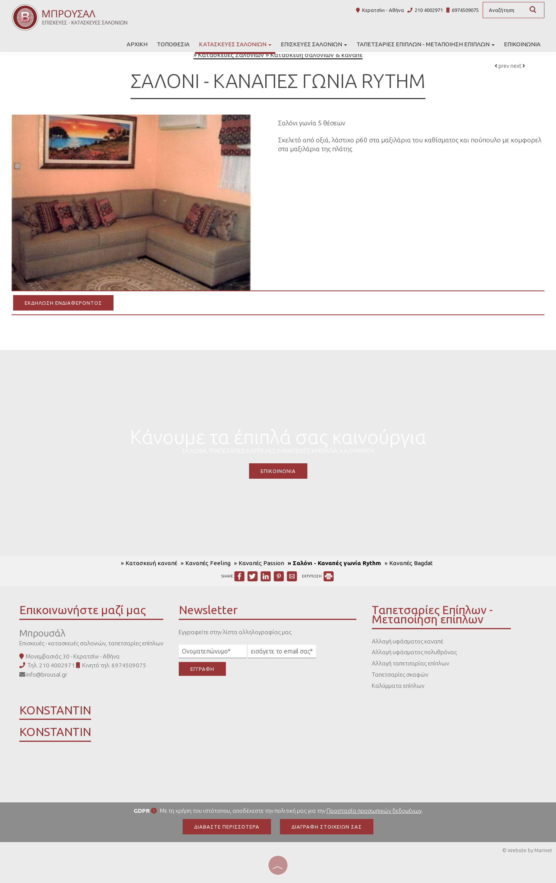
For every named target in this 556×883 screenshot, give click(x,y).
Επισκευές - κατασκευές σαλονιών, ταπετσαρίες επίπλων (91, 643)
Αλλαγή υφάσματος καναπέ (407, 641)
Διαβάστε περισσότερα (226, 826)
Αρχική (137, 44)
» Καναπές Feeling (206, 563)
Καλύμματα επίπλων (398, 685)
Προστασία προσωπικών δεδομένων (374, 810)
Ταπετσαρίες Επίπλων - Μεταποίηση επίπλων (425, 44)
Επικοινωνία (522, 44)
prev (502, 66)
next (517, 66)
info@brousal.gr (46, 674)
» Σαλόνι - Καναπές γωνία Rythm (334, 563)
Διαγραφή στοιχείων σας (327, 826)
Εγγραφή (202, 669)
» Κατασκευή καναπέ (149, 563)
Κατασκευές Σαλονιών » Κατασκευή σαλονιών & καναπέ (280, 54)
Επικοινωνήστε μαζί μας (82, 609)
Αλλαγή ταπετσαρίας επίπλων (410, 663)
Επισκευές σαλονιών (314, 44)
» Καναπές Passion (259, 563)
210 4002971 (429, 10)
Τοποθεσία (173, 44)
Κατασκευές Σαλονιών (235, 44)
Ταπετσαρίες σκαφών (400, 674)
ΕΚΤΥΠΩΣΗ (318, 576)
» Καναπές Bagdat (409, 563)
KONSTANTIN (55, 711)
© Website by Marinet (527, 850)
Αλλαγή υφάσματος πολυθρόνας (414, 652)
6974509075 (465, 10)
